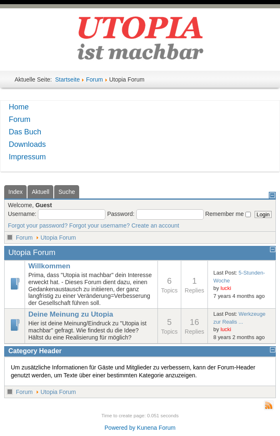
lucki (225, 288)
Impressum (27, 157)
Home (19, 107)
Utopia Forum (58, 237)
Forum (94, 79)
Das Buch (25, 132)
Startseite (67, 79)
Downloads (27, 144)
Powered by (120, 427)
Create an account (155, 225)
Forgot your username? (99, 225)
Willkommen (49, 266)
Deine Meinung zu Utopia (70, 314)
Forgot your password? (38, 225)
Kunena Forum (156, 427)
